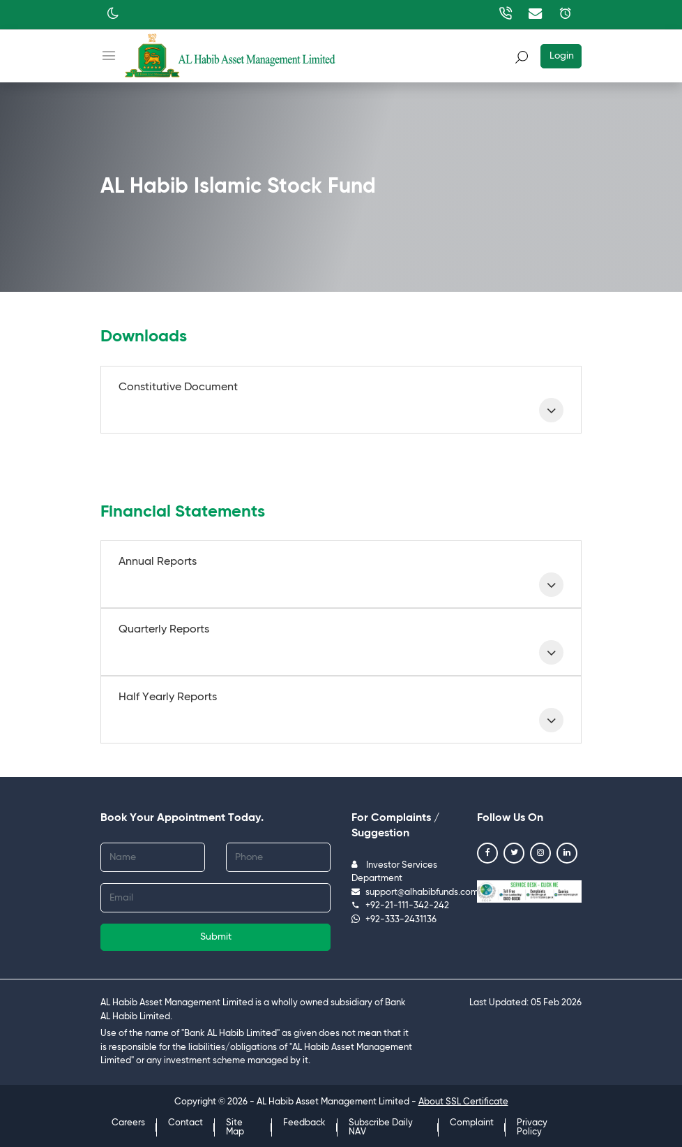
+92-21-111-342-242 (400, 905)
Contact (185, 1122)
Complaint (472, 1122)
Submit (216, 937)
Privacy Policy (532, 1127)
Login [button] (562, 56)
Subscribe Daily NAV (381, 1127)
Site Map (235, 1127)
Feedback (304, 1122)
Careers (128, 1122)
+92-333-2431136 (394, 919)
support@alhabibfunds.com (414, 892)
